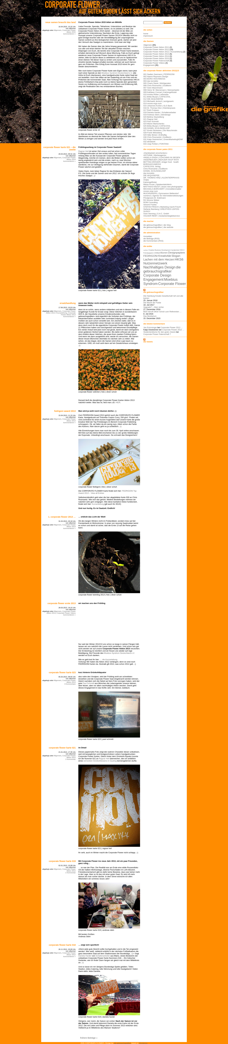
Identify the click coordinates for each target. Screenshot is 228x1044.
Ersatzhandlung (68, 303)
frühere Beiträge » (88, 1038)
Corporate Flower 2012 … (171, 327)
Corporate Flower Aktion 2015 (69, 31)
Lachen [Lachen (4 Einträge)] (145, 250)
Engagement (148, 65)
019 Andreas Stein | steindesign (157, 115)
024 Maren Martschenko (153, 124)
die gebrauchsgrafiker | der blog (157, 225)
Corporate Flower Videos (66, 613)
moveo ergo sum (150, 191)
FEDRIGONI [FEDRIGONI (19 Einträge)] (150, 255)
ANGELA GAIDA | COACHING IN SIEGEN (161, 157)
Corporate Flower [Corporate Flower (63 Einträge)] (172, 284)
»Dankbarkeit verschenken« (155, 153)
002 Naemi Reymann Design (155, 76)
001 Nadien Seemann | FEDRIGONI (159, 74)
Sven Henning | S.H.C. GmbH (156, 213)
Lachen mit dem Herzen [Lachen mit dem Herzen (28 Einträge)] (158, 259)
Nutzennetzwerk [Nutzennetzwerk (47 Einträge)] (155, 263)
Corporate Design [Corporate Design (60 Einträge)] (157, 275)
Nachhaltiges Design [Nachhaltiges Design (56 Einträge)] (159, 267)
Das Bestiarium (150, 316)
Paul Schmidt (88, 683)
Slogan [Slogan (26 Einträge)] (175, 255)
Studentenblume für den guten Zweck (159, 332)
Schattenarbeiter (103, 956)
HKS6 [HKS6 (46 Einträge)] (179, 259)
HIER (118, 402)
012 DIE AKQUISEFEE (153, 99)
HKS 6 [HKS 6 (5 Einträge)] (182, 250)
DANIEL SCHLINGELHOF (154, 171)
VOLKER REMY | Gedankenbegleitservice (161, 216)
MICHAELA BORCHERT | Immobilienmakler (162, 189)
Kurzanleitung (98, 504)
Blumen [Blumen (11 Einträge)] (164, 253)
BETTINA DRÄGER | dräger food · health (161, 162)
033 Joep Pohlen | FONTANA (156, 144)
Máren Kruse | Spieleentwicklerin (157, 184)
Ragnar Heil (83, 151)
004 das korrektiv (150, 81)
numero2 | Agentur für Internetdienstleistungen (163, 196)
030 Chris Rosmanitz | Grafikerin (157, 137)
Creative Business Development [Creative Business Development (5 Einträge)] (159, 250)
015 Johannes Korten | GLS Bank (157, 106)
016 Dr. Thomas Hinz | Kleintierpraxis (159, 108)
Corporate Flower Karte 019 (62, 861)
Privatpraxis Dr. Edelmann (154, 198)
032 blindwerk (149, 142)
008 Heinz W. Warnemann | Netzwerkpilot (161, 90)
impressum (148, 36)
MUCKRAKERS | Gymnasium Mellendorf (161, 193)
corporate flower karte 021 (62, 748)
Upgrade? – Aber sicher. (153, 307)
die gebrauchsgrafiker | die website (158, 227)
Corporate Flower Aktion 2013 (68, 314)
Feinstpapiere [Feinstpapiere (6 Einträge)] (148, 253)
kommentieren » (69, 34)
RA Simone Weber (151, 200)
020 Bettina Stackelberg (153, 117)
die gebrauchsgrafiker (153, 292)
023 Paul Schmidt (151, 121)
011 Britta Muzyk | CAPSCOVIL (156, 97)
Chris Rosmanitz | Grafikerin (155, 169)
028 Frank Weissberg (152, 133)
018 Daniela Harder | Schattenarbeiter (159, 112)
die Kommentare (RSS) (153, 241)
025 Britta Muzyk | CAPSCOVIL (156, 126)
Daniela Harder (84, 956)
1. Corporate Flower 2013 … (62, 517)
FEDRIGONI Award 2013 (65, 411)
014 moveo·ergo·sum (152, 103)
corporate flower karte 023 (62, 672)
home (145, 33)
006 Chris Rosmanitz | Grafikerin (157, 85)
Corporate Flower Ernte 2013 (61, 603)
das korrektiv (148, 173)
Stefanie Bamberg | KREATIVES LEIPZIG (161, 209)
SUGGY (146, 211)
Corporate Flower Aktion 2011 (156, 47)
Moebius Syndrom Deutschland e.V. (117, 73)
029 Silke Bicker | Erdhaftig (155, 135)
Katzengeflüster (150, 182)
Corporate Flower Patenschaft (156, 61)
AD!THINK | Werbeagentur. (155, 155)
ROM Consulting (150, 202)
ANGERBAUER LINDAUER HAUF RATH (161, 160)
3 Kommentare (70, 684)
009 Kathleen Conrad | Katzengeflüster (160, 92)
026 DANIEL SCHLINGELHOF (156, 128)
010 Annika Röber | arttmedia (156, 94)
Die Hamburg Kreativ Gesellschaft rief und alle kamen (163, 297)
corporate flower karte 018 (62, 945)
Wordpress (143, 1043)
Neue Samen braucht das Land (60, 22)
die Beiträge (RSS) (151, 238)
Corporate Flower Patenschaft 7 (157, 334)
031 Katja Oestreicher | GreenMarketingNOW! (163, 139)
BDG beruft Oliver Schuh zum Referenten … (162, 311)
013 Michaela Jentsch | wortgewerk (158, 101)
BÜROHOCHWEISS (152, 164)
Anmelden (147, 236)
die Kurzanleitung (109, 659)
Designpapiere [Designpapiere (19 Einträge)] (176, 252)
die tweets (148, 342)
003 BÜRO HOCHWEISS (154, 79)
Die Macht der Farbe (152, 303)
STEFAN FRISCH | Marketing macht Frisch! (162, 207)
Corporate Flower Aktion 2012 (69, 756)
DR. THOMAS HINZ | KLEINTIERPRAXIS (161, 178)
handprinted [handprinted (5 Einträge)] (175, 250)
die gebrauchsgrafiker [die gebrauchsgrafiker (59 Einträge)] (162, 269)
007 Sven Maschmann (153, 88)
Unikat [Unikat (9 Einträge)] (157, 253)
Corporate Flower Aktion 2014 (69, 158)
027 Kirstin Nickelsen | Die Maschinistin (160, 130)
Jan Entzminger (150, 327)
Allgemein (57, 30)
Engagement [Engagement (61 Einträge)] (153, 279)
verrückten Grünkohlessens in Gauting (100, 761)
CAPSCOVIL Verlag (151, 166)
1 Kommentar (70, 759)
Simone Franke (150, 205)
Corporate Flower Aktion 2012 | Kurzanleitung (61, 312)
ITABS (146, 180)
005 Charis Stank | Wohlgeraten (157, 83)
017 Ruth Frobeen (151, 110)
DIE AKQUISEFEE (151, 175)
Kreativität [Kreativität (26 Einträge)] (164, 255)
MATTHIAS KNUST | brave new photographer (163, 187)
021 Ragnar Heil (150, 119)
